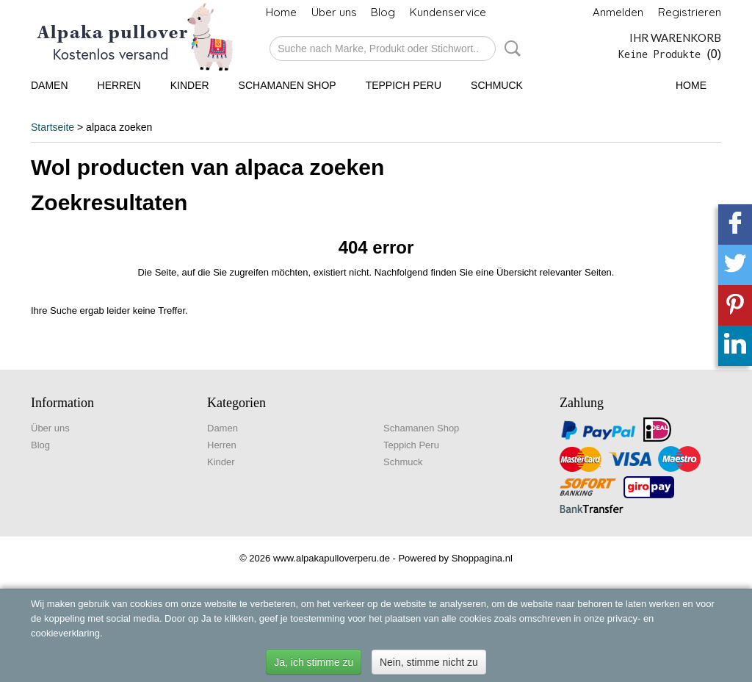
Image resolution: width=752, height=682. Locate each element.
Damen (49, 85)
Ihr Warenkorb (675, 37)
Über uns (334, 12)
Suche (510, 48)
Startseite (52, 127)
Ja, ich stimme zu (313, 662)
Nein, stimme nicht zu (429, 662)
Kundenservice (448, 12)
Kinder (189, 85)
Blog (383, 12)
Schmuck (497, 85)
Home (281, 12)
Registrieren (689, 12)
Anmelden (618, 12)
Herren (119, 85)
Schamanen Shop (287, 85)
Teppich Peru (403, 85)
